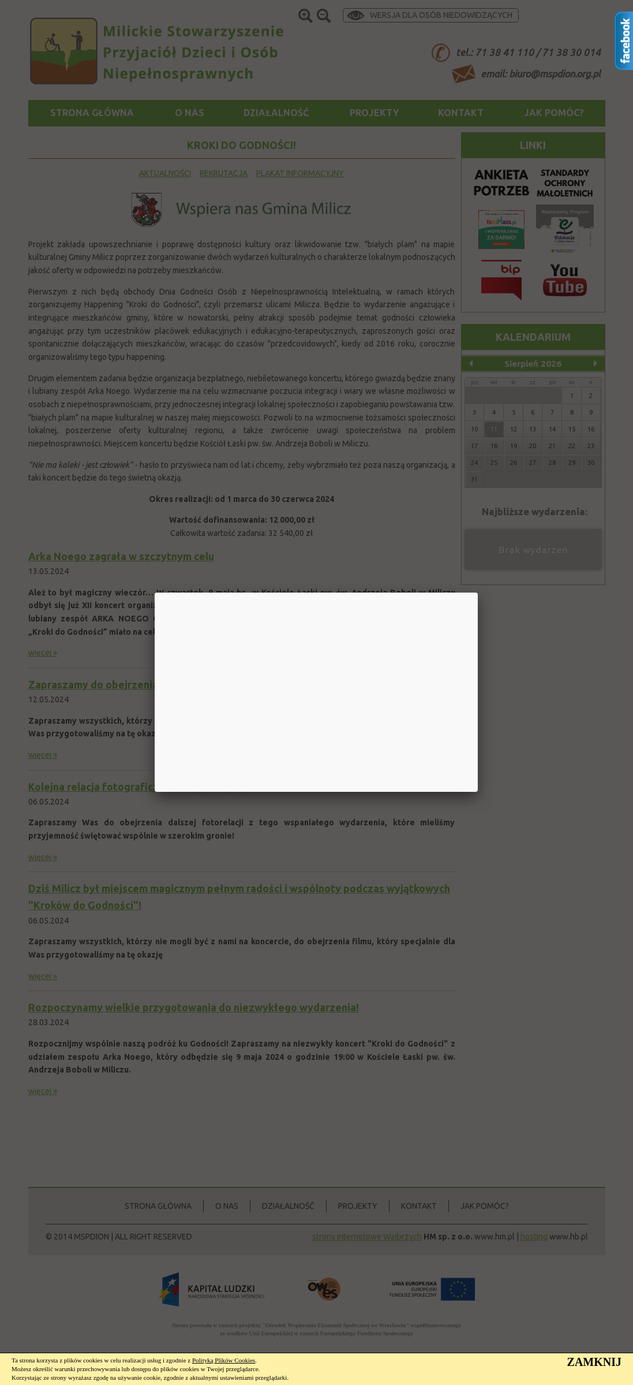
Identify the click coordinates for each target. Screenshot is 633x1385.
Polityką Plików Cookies (223, 1360)
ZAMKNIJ (594, 1362)
